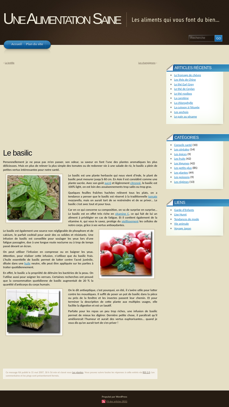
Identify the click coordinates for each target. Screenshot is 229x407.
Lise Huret (180, 214)
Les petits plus (183, 168)
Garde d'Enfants (184, 210)
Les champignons (146, 62)
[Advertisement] (42, 105)
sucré (107, 183)
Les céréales (181, 149)
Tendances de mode (186, 219)
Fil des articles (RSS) (116, 401)
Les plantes (77, 372)
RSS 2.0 (146, 372)
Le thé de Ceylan (184, 89)
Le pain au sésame (185, 116)
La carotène (181, 98)
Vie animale (181, 223)
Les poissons (182, 177)
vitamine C (122, 213)
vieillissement (129, 221)
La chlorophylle (183, 103)
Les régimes (181, 182)
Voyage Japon (182, 228)
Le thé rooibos (183, 93)
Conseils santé (183, 145)
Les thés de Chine (185, 79)
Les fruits (179, 158)
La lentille (9, 62)
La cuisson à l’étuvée (186, 107)
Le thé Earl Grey (184, 84)
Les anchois (181, 112)
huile (27, 263)
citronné (135, 183)
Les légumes (181, 163)
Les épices (180, 154)
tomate (152, 196)
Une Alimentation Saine (61, 18)
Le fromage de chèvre (187, 75)
